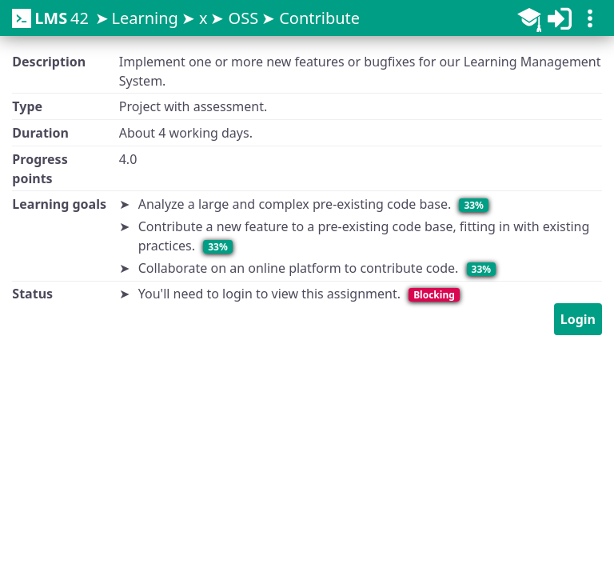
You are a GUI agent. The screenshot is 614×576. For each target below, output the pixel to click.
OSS (244, 18)
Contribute (319, 18)
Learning (144, 18)
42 (50, 18)
